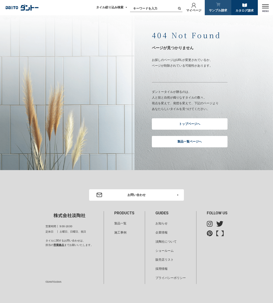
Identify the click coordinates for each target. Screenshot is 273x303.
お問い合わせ (136, 194)
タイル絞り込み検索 (109, 7)
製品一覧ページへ (189, 141)
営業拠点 (58, 244)
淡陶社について (166, 241)
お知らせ (161, 223)
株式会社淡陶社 (69, 215)
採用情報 (161, 268)
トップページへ (189, 123)
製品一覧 (120, 223)
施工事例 (120, 232)
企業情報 (161, 232)
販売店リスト (164, 259)
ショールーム (164, 250)
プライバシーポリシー (170, 277)
